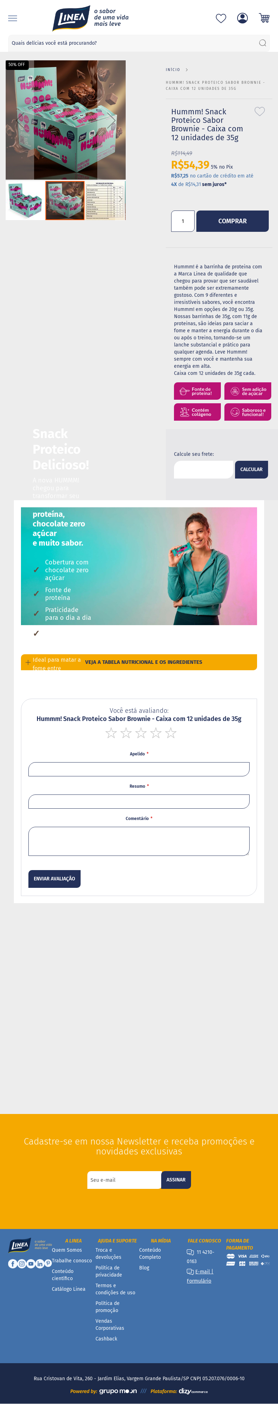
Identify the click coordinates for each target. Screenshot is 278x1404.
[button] (20, 120)
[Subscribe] (176, 1180)
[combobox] (138, 43)
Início (173, 70)
